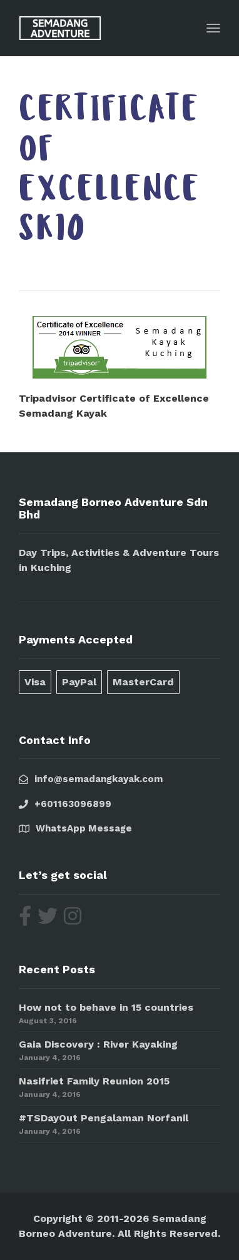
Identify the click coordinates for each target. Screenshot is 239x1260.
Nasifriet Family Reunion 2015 (94, 1081)
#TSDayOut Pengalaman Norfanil (103, 1118)
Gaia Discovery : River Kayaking (98, 1044)
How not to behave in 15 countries (106, 1007)
